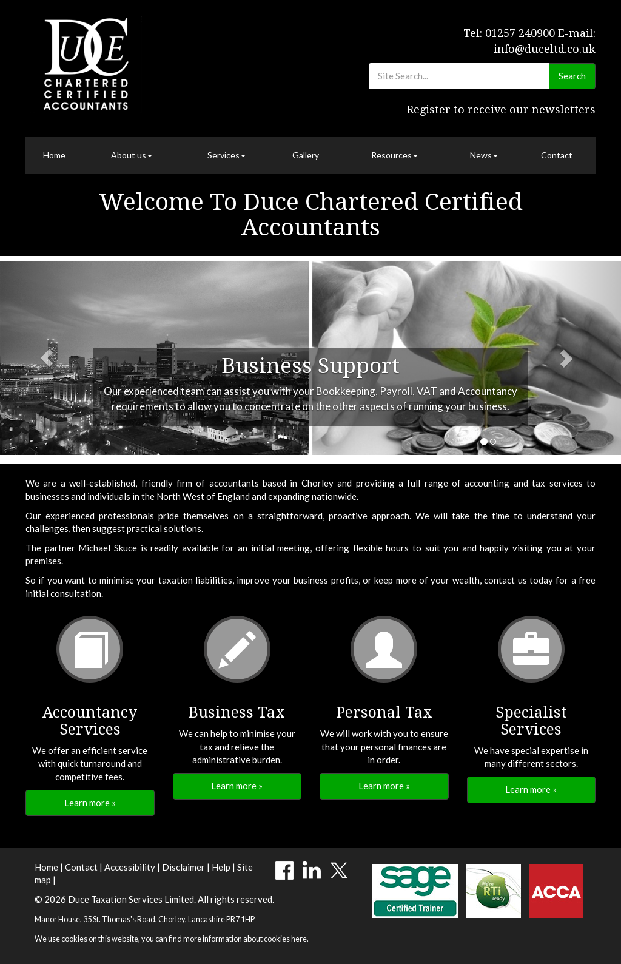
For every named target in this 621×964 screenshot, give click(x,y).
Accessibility (129, 866)
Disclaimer (183, 866)
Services (226, 155)
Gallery (305, 155)
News (484, 155)
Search (572, 75)
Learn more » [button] (90, 802)
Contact (556, 155)
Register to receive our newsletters (501, 109)
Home (54, 155)
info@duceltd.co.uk (545, 48)
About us (131, 155)
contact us (505, 580)
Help (221, 866)
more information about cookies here (245, 938)
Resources (394, 155)
